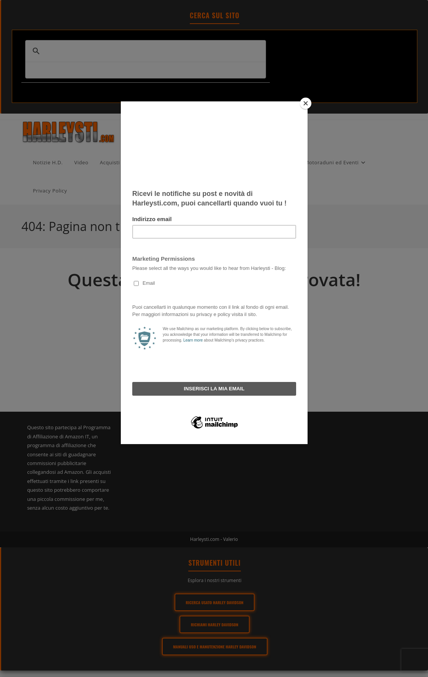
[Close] (305, 103)
